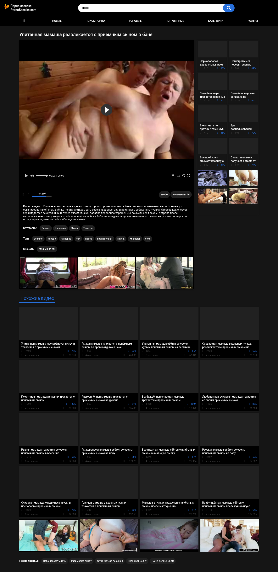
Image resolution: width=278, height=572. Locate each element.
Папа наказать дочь (54, 561)
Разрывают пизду (81, 561)
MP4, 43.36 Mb (47, 249)
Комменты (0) (181, 194)
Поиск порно (95, 20)
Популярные (175, 20)
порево (52, 238)
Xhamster (135, 238)
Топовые (135, 20)
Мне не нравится (28, 195)
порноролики (104, 238)
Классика (60, 228)
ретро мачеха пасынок (110, 561)
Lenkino (38, 238)
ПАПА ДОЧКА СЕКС (163, 561)
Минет (74, 228)
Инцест (46, 228)
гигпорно (66, 238)
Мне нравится (23, 195)
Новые (57, 20)
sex (78, 238)
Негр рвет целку (137, 561)
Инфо (164, 194)
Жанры (252, 20)
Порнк (121, 238)
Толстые (88, 228)
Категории (216, 20)
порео (88, 238)
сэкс (147, 238)
